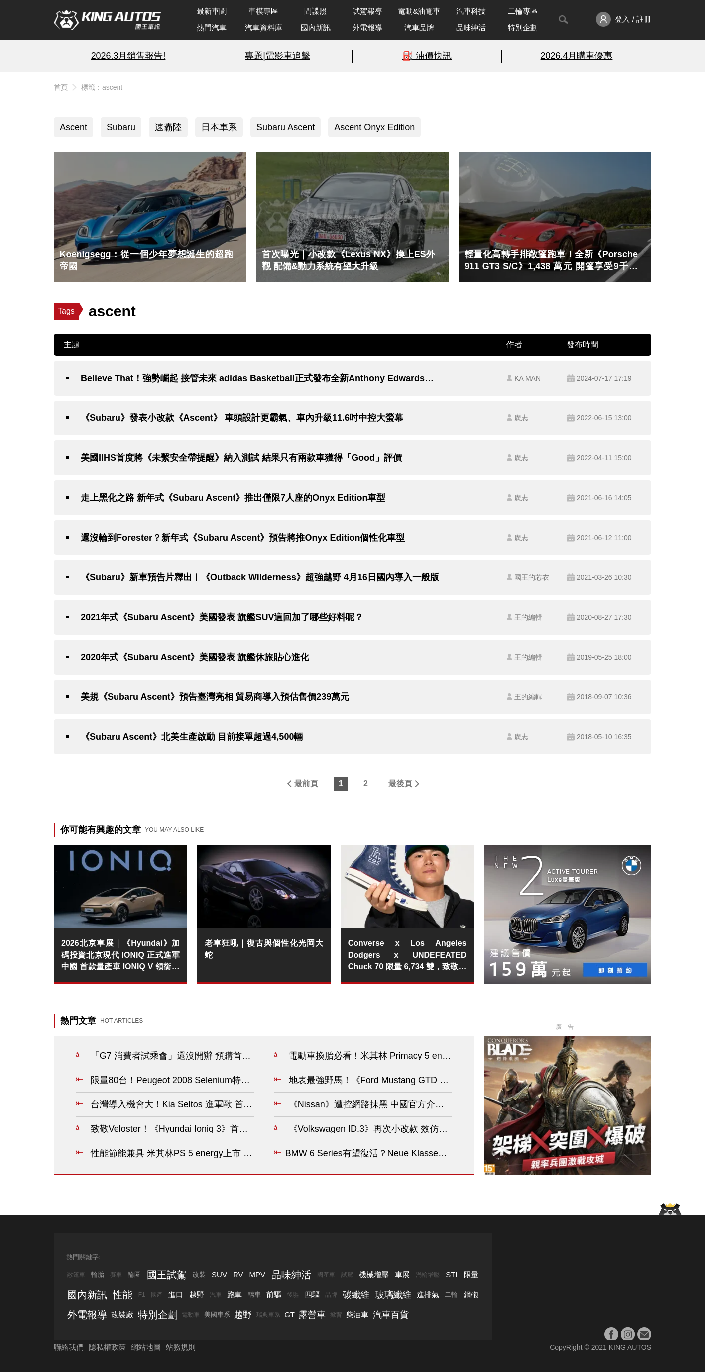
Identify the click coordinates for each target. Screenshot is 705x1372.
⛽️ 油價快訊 (427, 56)
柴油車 (357, 1314)
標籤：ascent (101, 87)
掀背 (336, 1314)
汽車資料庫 (263, 27)
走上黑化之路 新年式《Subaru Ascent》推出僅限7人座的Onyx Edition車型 (233, 498)
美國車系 (217, 1314)
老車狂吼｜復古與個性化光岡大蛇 (264, 949)
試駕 (347, 1274)
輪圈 (134, 1274)
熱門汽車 (212, 27)
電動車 (191, 1314)
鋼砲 (471, 1294)
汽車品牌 (419, 27)
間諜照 (315, 11)
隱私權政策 (107, 1347)
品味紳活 (471, 27)
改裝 (199, 1274)
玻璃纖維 (393, 1295)
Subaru (121, 127)
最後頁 (400, 783)
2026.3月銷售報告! (128, 56)
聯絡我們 (69, 1347)
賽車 (116, 1274)
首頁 (61, 87)
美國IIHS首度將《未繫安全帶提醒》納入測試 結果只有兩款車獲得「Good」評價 (241, 458)
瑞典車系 (268, 1314)
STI (451, 1274)
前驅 (273, 1294)
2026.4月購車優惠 (577, 56)
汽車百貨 (391, 1315)
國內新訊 (316, 27)
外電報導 (367, 27)
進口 (175, 1294)
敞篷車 (76, 1274)
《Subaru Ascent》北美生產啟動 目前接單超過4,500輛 (192, 737)
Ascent (73, 127)
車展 (402, 1274)
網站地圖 (146, 1347)
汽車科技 (471, 11)
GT (289, 1314)
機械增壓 (374, 1274)
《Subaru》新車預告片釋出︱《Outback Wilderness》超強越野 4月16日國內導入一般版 (260, 577)
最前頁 (306, 783)
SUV (219, 1274)
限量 (471, 1274)
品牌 (331, 1294)
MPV (257, 1274)
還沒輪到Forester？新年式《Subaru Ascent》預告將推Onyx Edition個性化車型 (243, 538)
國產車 (326, 1274)
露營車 (312, 1315)
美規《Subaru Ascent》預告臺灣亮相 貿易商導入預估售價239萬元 (215, 697)
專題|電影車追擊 (277, 56)
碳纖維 (356, 1295)
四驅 (312, 1294)
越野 (196, 1294)
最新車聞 (212, 11)
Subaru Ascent (285, 127)
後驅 (293, 1294)
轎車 (254, 1294)
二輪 (451, 1294)
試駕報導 (367, 11)
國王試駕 (167, 1274)
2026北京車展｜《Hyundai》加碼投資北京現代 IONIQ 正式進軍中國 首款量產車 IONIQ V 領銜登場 (120, 956)
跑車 (234, 1294)
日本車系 (219, 127)
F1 (141, 1294)
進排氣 (428, 1294)
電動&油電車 (419, 11)
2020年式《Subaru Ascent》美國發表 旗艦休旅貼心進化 (195, 657)
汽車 (216, 1294)
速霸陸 (168, 127)
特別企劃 (523, 27)
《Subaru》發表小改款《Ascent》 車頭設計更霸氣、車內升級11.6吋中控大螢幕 (242, 418)
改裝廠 (122, 1314)
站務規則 (181, 1347)
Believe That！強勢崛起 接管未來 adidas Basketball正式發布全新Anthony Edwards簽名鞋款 (261, 378)
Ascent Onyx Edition (374, 127)
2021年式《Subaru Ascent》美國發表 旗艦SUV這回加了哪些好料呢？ (222, 617)
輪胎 (97, 1274)
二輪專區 (523, 11)
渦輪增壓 (428, 1274)
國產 (157, 1294)
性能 (122, 1294)
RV (238, 1274)
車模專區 (263, 11)
